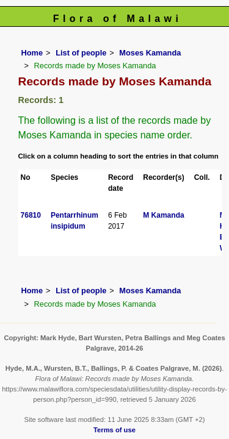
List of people (81, 52)
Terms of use (114, 430)
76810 (31, 215)
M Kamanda (163, 215)
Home (32, 52)
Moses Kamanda (150, 52)
